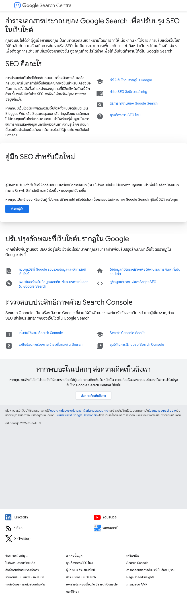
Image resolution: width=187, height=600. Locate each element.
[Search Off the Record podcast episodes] (138, 528)
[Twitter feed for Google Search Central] (49, 538)
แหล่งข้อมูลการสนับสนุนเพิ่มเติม (25, 584)
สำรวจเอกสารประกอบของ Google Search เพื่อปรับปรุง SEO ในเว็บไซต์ (92, 25)
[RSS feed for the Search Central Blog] (49, 528)
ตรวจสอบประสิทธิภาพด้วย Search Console (69, 302)
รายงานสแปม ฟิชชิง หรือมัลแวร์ (25, 577)
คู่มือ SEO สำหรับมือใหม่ (40, 156)
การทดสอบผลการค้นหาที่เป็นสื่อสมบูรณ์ (150, 570)
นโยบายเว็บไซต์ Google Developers (76, 415)
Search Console (137, 563)
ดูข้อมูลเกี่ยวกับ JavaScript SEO (133, 282)
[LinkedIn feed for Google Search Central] (49, 517)
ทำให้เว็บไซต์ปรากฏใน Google (131, 80)
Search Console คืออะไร (127, 333)
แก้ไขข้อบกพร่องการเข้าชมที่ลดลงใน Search (50, 344)
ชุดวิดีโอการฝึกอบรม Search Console (137, 344)
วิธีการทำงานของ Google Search (134, 103)
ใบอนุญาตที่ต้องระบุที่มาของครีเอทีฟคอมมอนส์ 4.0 (78, 410)
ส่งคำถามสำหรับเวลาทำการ (22, 570)
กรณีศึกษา (72, 591)
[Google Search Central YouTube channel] (138, 517)
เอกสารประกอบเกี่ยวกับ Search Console (92, 584)
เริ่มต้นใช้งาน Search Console (41, 333)
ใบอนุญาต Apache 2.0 (162, 410)
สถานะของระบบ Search (81, 577)
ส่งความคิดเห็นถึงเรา (93, 396)
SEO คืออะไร (23, 63)
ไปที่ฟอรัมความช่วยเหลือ (20, 563)
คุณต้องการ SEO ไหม (125, 115)
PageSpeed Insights (140, 577)
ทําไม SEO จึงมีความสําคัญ (128, 92)
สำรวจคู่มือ (17, 209)
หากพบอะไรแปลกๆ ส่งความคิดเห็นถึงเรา (93, 369)
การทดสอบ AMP (137, 584)
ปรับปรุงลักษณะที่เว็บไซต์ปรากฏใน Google (67, 238)
